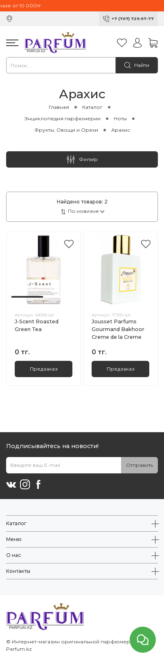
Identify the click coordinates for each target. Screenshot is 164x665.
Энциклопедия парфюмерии (62, 118)
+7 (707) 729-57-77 (133, 18)
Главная (59, 107)
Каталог (92, 107)
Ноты (120, 118)
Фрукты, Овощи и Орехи (66, 130)
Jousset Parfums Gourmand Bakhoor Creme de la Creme (118, 329)
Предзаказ (44, 369)
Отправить (139, 465)
